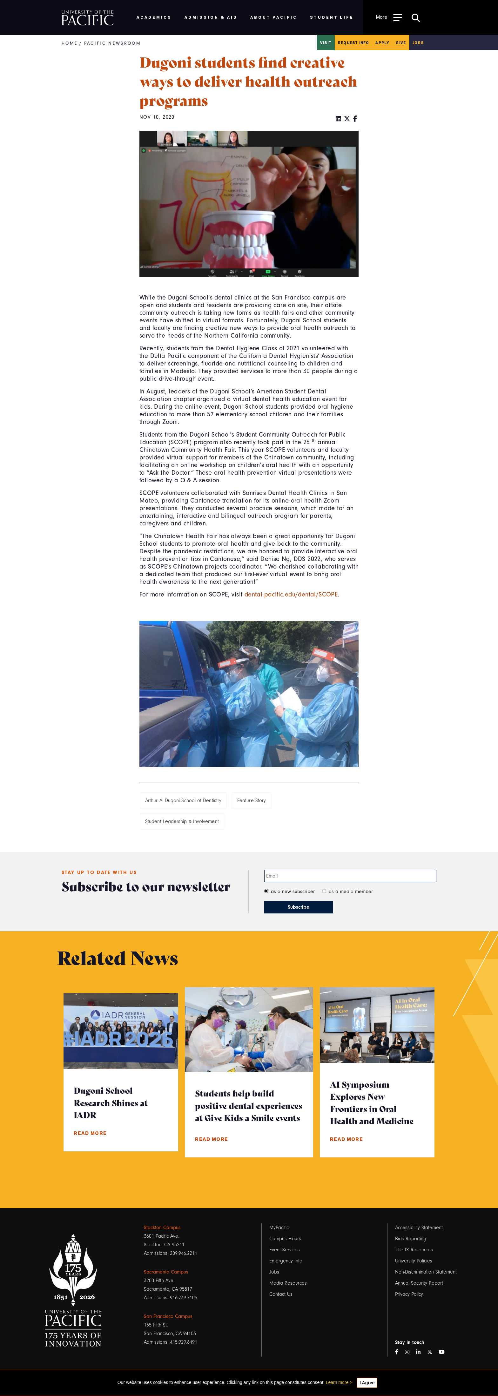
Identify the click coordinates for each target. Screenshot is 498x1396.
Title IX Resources (414, 1250)
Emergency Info (285, 1261)
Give (401, 42)
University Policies (413, 1261)
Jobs (418, 42)
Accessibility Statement (419, 1227)
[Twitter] (347, 119)
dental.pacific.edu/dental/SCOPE (291, 594)
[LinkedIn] (338, 119)
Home (70, 43)
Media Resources (288, 1283)
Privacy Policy (409, 1294)
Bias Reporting (410, 1238)
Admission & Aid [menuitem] (211, 17)
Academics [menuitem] (154, 17)
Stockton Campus (162, 1227)
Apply (382, 42)
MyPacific (279, 1227)
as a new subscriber (293, 891)
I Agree (367, 1382)
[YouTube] (444, 1352)
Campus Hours (285, 1238)
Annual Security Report (419, 1283)
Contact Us (281, 1294)
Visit (326, 42)
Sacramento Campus (166, 1272)
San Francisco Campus (168, 1316)
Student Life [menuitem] (332, 17)
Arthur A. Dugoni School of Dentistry (183, 800)
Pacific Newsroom (112, 43)
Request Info (353, 42)
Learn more (337, 1382)
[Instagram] (409, 1352)
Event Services (284, 1250)
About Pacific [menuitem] (273, 17)
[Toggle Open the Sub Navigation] (389, 17)
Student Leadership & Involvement (182, 821)
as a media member (351, 891)
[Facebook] (355, 119)
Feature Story (251, 800)
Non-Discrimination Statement (426, 1272)
